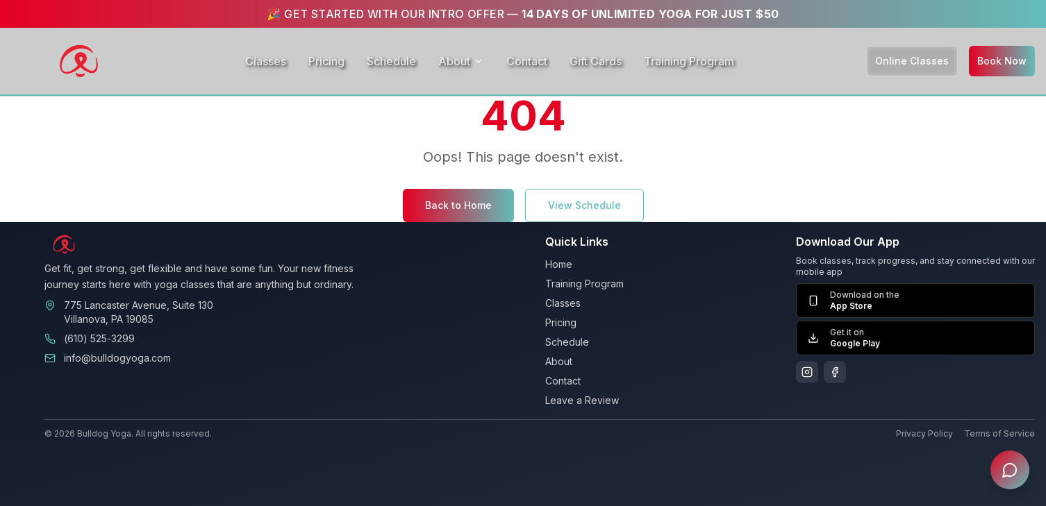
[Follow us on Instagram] (807, 372)
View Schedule (584, 205)
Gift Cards (596, 61)
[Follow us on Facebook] (835, 372)
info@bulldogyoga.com (117, 358)
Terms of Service (999, 433)
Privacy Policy (924, 433)
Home (558, 264)
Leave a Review (582, 400)
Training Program (689, 61)
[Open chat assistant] (1009, 469)
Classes (265, 61)
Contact (526, 61)
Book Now (1002, 61)
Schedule (391, 61)
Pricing (326, 61)
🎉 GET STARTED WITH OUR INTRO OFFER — (523, 14)
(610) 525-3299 (99, 338)
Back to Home (458, 205)
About (461, 61)
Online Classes (912, 61)
